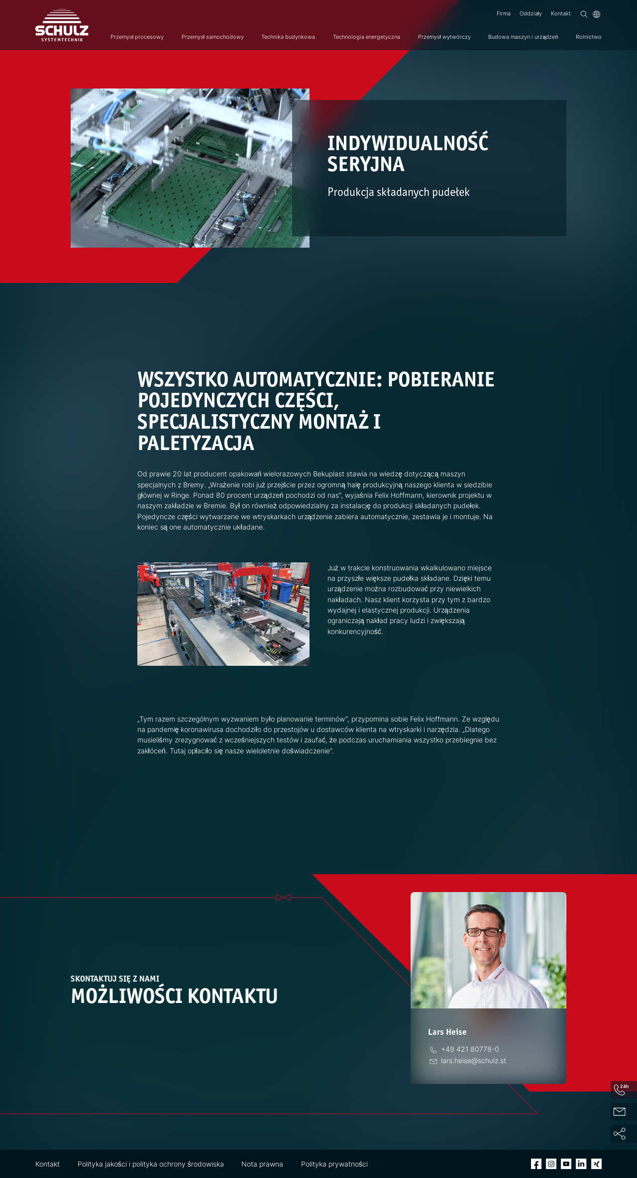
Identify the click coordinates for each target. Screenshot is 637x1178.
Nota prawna (262, 1164)
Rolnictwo (589, 37)
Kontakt (561, 13)
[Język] (596, 14)
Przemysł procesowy (137, 37)
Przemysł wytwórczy (444, 37)
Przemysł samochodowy (213, 37)
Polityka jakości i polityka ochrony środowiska (151, 1164)
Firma (504, 13)
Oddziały (531, 13)
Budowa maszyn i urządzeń (523, 37)
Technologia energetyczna (366, 37)
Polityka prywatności (334, 1164)
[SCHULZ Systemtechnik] (62, 25)
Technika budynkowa (288, 37)
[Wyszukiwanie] (584, 14)
